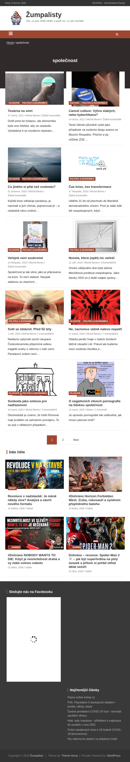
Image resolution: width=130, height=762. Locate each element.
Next (76, 439)
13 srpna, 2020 (76, 409)
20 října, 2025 (76, 571)
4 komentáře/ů (108, 262)
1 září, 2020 (14, 333)
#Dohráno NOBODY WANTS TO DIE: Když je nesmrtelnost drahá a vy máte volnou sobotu (34, 559)
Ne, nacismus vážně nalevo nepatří (95, 329)
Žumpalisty (44, 14)
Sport (12, 488)
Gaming (75, 488)
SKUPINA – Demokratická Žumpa (108, 3)
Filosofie (14, 103)
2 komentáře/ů (49, 409)
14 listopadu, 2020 (17, 262)
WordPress (114, 755)
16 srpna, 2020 (16, 409)
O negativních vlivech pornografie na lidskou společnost (95, 403)
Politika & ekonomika (34, 103)
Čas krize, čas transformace (90, 187)
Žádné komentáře (51, 115)
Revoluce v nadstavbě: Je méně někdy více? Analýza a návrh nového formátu (32, 500)
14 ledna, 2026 (76, 508)
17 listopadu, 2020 (78, 191)
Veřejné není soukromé (25, 258)
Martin (89, 409)
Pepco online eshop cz (81, 697)
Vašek (30, 508)
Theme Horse (70, 755)
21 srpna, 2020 (76, 333)
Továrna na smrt (20, 111)
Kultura (74, 103)
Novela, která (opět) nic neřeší (91, 258)
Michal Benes (33, 115)
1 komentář (101, 409)
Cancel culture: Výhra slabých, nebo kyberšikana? (92, 112)
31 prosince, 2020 (17, 191)
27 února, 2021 (16, 115)
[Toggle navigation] (11, 33)
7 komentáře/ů (110, 333)
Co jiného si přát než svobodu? (32, 187)
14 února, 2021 (77, 119)
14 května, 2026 (16, 508)
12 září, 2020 (76, 262)
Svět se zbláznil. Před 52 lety (29, 329)
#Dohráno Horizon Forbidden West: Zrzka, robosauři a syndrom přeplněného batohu (95, 500)
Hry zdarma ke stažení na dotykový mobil (92, 738)
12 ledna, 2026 (16, 567)
